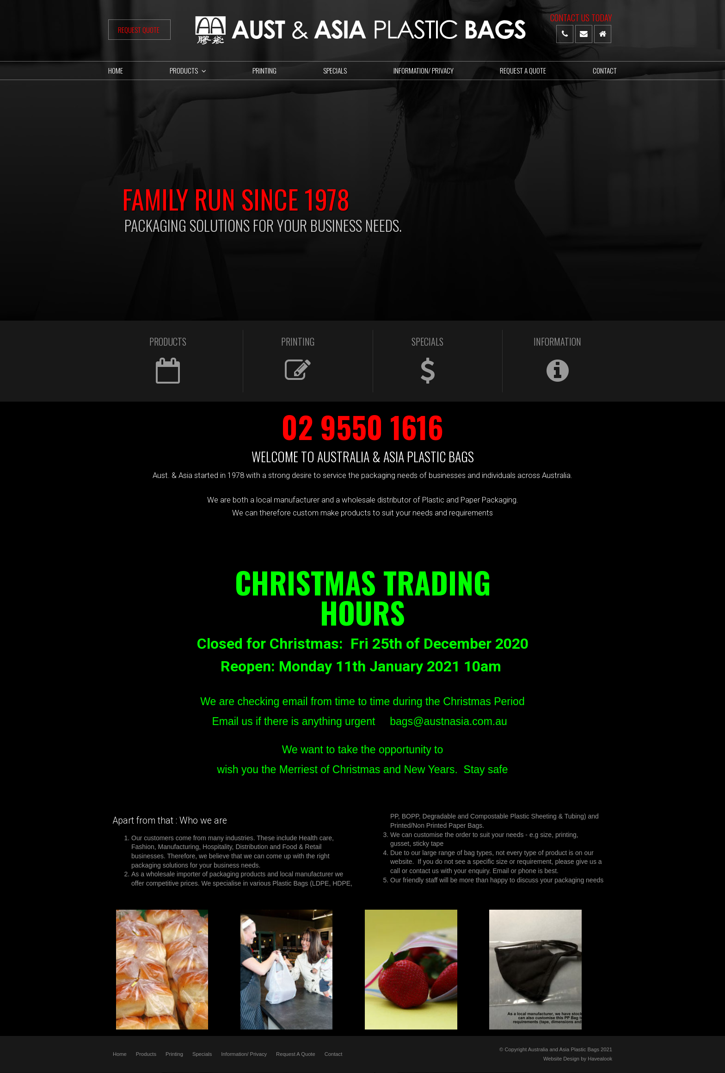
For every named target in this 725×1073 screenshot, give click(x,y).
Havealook (600, 1058)
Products (146, 1054)
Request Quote (139, 30)
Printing (174, 1054)
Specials (202, 1054)
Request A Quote (295, 1054)
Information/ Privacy (244, 1054)
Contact (334, 1054)
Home (120, 1054)
